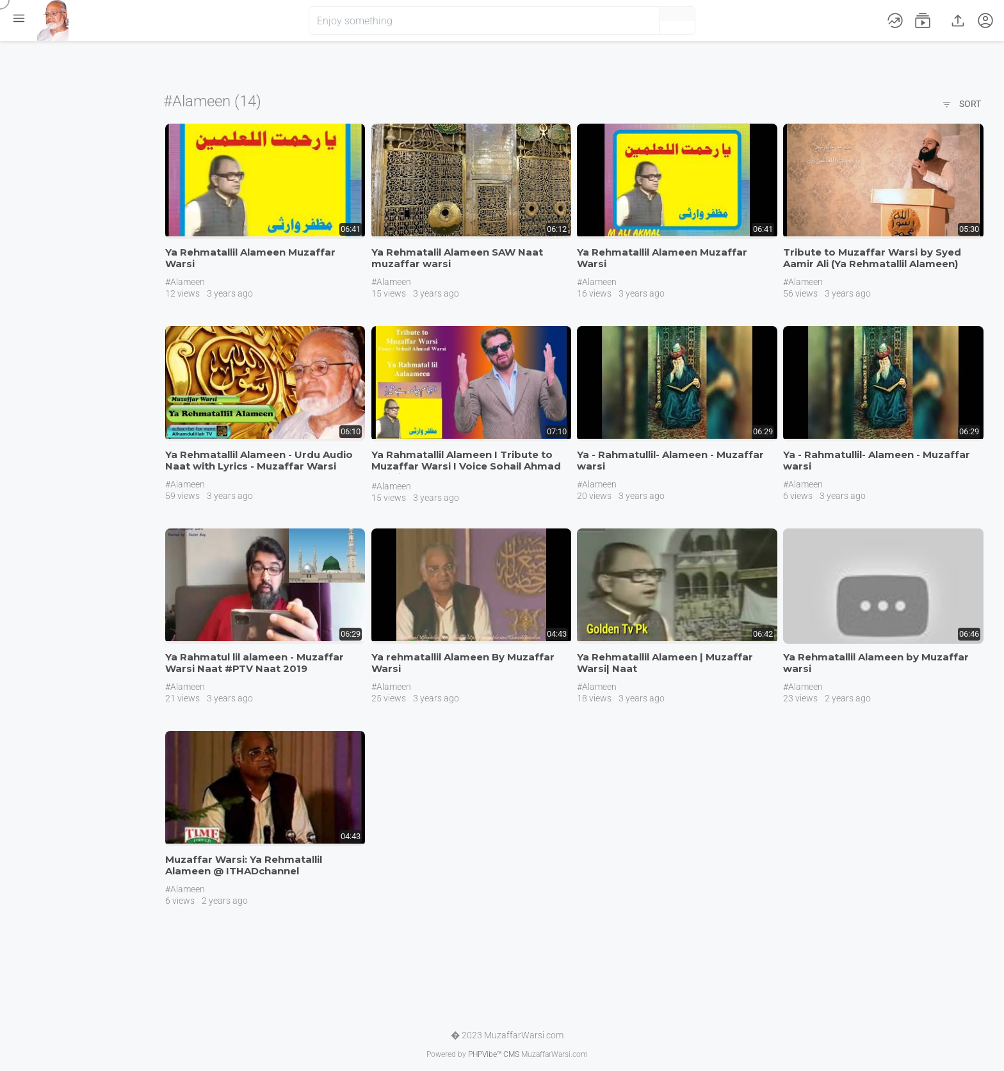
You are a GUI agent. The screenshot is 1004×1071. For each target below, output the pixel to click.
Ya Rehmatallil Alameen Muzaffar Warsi (250, 258)
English (44, 266)
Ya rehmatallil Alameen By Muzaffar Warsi (463, 662)
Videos (41, 88)
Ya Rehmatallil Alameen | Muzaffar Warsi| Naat (665, 662)
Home (40, 59)
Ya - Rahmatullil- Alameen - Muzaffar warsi (670, 460)
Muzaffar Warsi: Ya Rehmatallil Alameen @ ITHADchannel (243, 865)
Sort (961, 105)
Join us (69, 193)
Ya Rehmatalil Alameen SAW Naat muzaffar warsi (457, 258)
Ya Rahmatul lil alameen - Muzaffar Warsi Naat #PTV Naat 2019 (254, 662)
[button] (628, 20)
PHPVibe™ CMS (493, 1054)
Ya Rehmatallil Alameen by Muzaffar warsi (876, 662)
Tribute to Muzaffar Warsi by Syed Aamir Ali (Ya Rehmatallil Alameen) (872, 258)
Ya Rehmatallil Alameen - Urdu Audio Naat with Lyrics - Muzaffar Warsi (259, 460)
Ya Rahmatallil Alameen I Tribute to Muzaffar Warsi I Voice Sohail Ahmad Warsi (466, 466)
